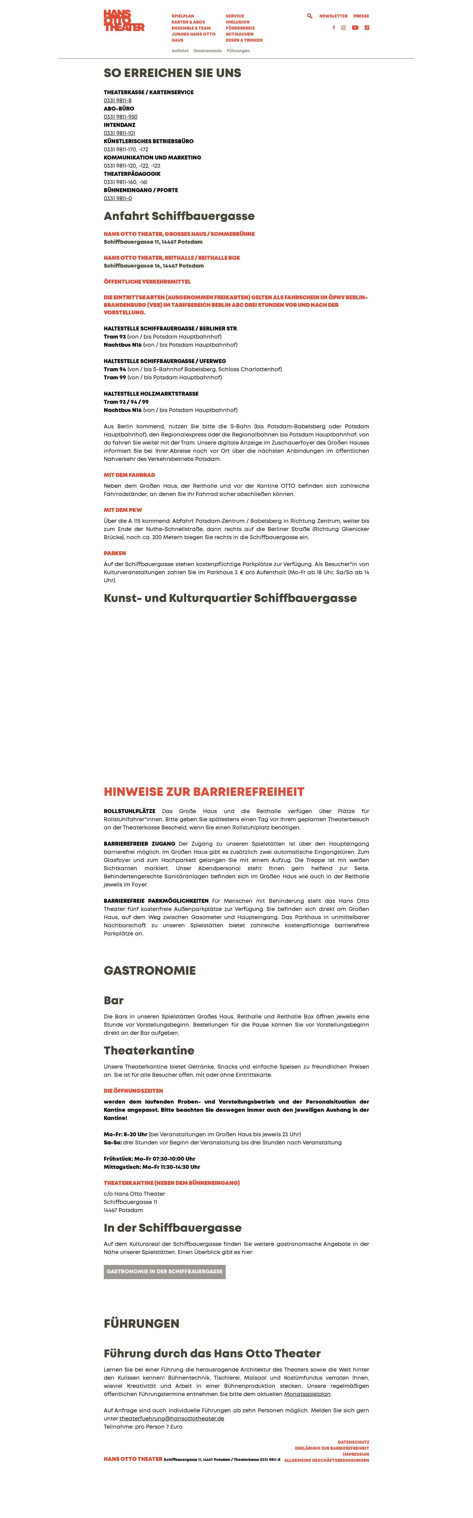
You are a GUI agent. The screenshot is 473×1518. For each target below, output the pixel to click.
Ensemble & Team (191, 28)
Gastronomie (208, 51)
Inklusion (238, 22)
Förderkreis (240, 28)
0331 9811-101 (119, 176)
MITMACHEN (240, 34)
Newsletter (333, 16)
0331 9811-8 (118, 143)
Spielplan (183, 16)
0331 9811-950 (121, 160)
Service (235, 16)
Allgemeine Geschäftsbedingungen (326, 1503)
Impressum (356, 1497)
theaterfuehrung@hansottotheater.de (171, 1462)
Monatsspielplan (307, 1437)
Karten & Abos (188, 22)
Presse (361, 16)
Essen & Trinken (244, 40)
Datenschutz (353, 1485)
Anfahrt (180, 51)
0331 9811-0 (118, 241)
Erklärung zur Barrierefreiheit (332, 1491)
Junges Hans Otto (194, 34)
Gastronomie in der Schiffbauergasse (165, 1314)
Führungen (238, 51)
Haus (177, 40)
